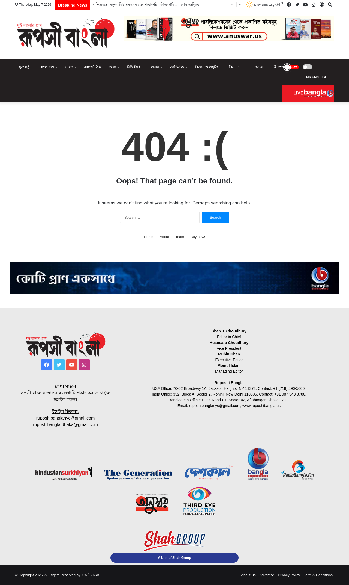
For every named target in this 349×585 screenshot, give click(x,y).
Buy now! (198, 237)
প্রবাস (155, 67)
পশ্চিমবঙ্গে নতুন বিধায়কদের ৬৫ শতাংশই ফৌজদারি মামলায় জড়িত (146, 4)
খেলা (112, 67)
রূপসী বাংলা (90, 575)
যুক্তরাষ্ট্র (24, 67)
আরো (257, 67)
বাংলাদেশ (47, 67)
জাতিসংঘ (177, 67)
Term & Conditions (318, 575)
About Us (248, 575)
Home (149, 237)
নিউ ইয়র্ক (133, 67)
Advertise (266, 575)
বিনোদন (235, 67)
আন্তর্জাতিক (92, 67)
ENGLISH (316, 77)
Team (180, 237)
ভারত (69, 67)
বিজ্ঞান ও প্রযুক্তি (206, 67)
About (164, 237)
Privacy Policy (289, 575)
